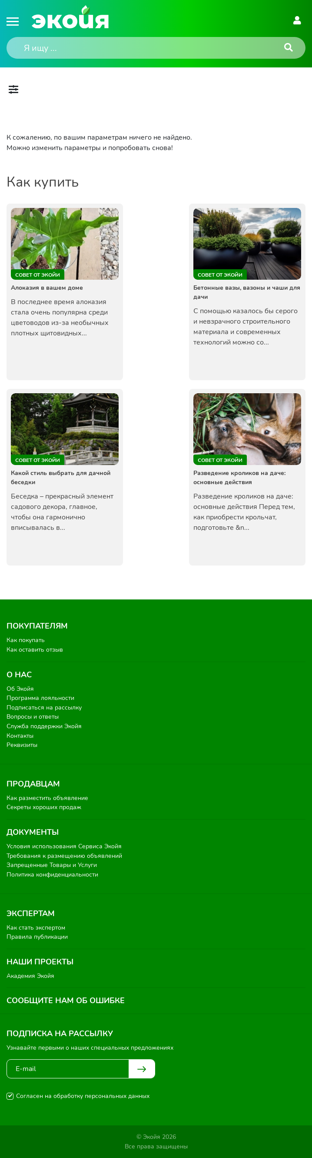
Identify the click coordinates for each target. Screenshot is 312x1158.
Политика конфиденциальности (52, 874)
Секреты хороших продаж (44, 807)
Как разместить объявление (47, 798)
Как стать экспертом (36, 928)
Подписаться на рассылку (44, 707)
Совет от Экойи (37, 274)
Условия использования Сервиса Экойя (64, 846)
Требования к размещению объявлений (64, 856)
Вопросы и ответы (33, 717)
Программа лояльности (40, 698)
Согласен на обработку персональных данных (82, 1096)
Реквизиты (22, 745)
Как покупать (26, 640)
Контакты (20, 736)
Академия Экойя (30, 976)
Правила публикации (37, 937)
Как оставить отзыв (35, 650)
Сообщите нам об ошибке (66, 1000)
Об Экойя (20, 689)
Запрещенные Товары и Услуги (52, 865)
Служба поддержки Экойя (44, 726)
